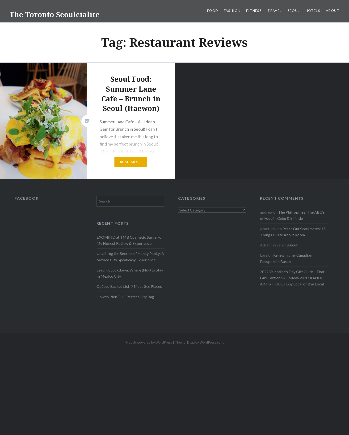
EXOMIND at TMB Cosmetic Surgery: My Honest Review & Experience (129, 240)
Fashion (232, 11)
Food (212, 11)
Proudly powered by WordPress (148, 342)
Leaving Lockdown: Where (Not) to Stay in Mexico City (130, 273)
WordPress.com (211, 342)
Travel (274, 11)
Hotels (313, 11)
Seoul (294, 11)
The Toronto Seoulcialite (54, 14)
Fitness (254, 11)
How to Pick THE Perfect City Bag (125, 296)
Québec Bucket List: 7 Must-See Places (129, 286)
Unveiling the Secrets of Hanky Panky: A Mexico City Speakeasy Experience (130, 256)
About (333, 11)
